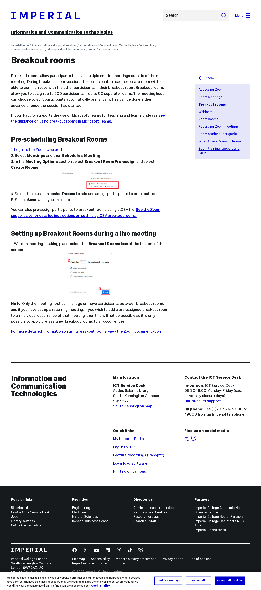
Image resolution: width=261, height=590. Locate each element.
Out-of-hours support (202, 401)
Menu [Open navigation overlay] (242, 15)
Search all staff (144, 521)
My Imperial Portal (129, 438)
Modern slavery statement (136, 559)
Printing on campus (129, 471)
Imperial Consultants (210, 530)
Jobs (14, 516)
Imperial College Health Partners (219, 516)
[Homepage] (85, 15)
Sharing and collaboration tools (66, 49)
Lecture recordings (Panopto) (138, 455)
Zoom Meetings (210, 97)
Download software (130, 463)
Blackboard (19, 508)
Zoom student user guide (218, 134)
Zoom (92, 49)
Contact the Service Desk (30, 512)
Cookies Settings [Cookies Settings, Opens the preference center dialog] (168, 580)
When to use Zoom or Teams (220, 141)
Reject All (198, 580)
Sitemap (78, 559)
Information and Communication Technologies (62, 32)
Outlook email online (26, 525)
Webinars (205, 112)
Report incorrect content (91, 563)
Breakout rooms (109, 49)
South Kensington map (132, 406)
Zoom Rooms (208, 119)
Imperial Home (20, 45)
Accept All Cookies (230, 580)
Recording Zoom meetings (219, 126)
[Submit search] (223, 15)
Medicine (79, 512)
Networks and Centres (150, 512)
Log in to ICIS (124, 447)
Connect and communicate (27, 49)
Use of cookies (200, 559)
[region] (130, 581)
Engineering (81, 508)
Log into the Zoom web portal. (40, 149)
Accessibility (100, 559)
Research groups (146, 516)
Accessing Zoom (211, 89)
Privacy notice (172, 559)
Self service (146, 45)
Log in (120, 563)
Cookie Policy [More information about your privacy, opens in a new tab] (100, 585)
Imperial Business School (90, 521)
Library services (23, 521)
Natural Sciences (85, 516)
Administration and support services (54, 45)
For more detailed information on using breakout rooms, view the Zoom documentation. (86, 331)
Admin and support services (154, 508)
